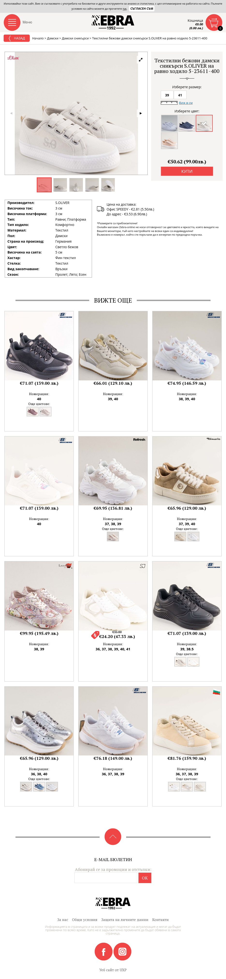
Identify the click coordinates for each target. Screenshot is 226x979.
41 (180, 95)
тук (124, 8)
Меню (27, 22)
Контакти (160, 919)
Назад (16, 38)
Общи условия (84, 919)
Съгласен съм (141, 9)
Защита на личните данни (124, 919)
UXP (123, 969)
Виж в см (186, 103)
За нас (62, 919)
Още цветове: (39, 403)
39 (167, 95)
